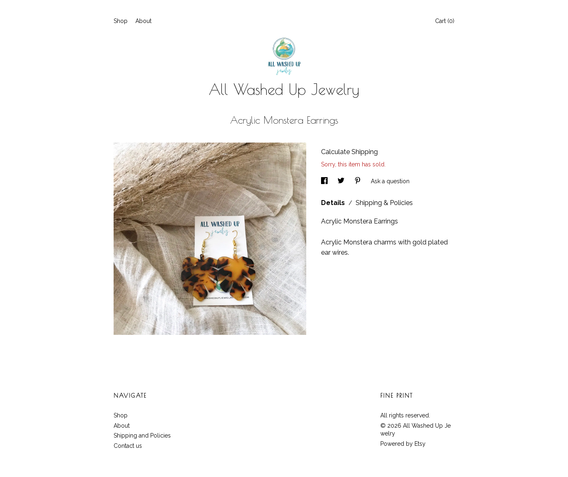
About (143, 21)
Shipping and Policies (142, 435)
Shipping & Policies (384, 203)
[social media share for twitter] (342, 181)
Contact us (128, 445)
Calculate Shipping (349, 152)
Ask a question (390, 181)
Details (334, 203)
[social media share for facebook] (325, 181)
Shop (121, 21)
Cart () (444, 21)
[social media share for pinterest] (358, 181)
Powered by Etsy (403, 443)
